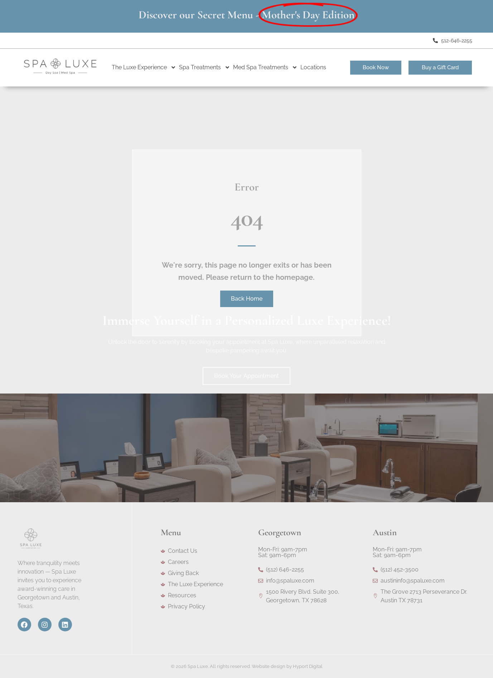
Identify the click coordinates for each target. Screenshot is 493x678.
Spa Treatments (204, 67)
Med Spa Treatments (265, 67)
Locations (313, 67)
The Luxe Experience (144, 67)
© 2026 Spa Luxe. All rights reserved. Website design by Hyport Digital (247, 666)
